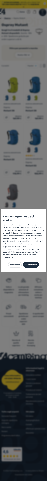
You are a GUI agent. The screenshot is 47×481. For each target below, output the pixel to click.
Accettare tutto (30, 265)
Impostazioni (15, 265)
